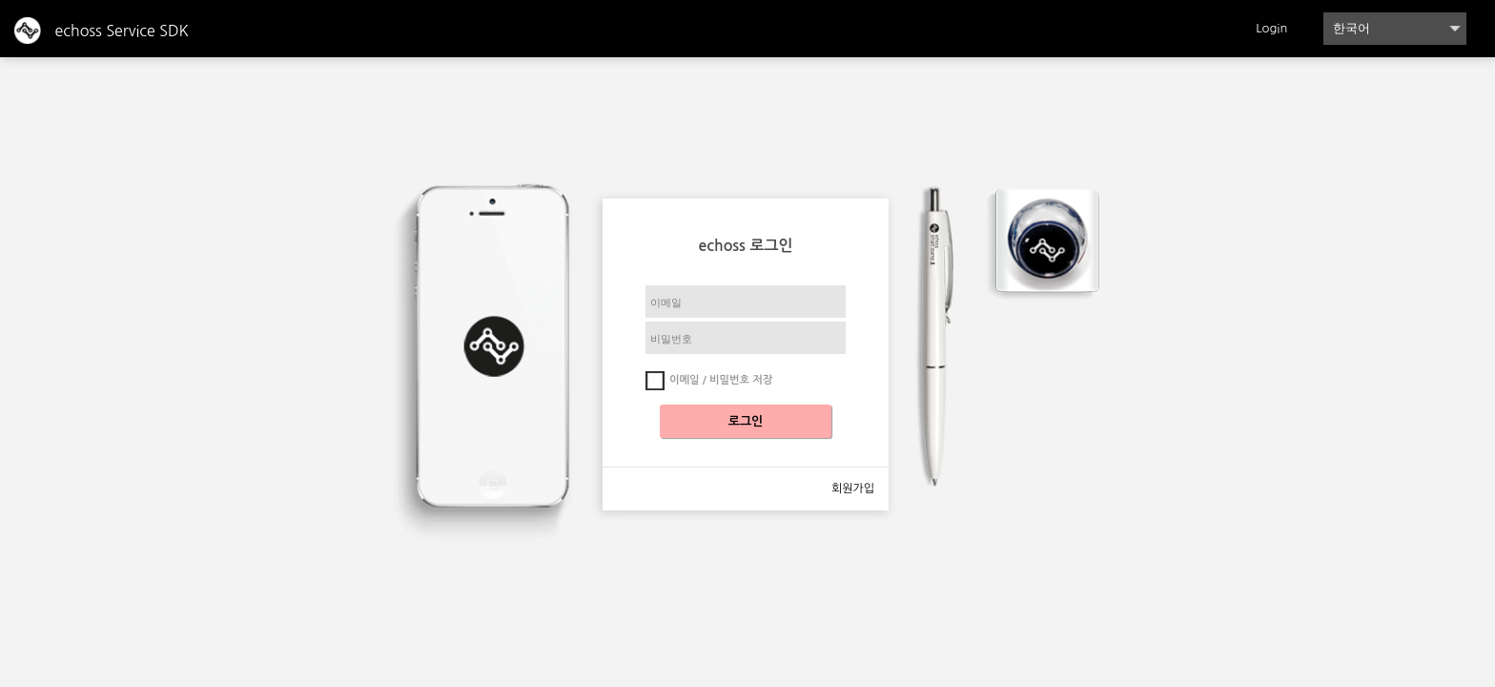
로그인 (746, 421)
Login (1271, 28)
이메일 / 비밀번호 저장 (720, 380)
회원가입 (852, 488)
